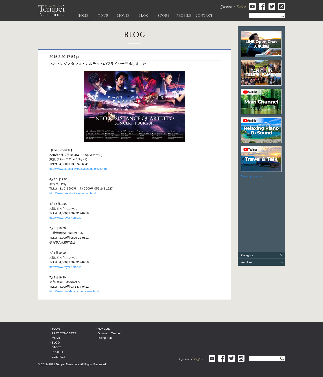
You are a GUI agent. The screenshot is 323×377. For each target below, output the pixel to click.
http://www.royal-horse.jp (65, 217)
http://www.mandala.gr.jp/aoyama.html (74, 291)
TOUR (56, 328)
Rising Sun (105, 338)
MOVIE (56, 338)
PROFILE (58, 352)
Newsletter (104, 328)
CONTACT (58, 356)
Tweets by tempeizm (251, 176)
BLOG (56, 342)
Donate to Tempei (109, 333)
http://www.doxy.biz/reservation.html (72, 193)
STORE (57, 347)
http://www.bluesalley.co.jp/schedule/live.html (78, 168)
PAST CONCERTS (64, 333)
